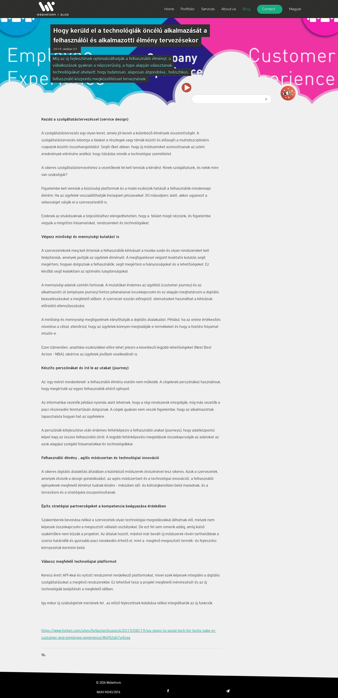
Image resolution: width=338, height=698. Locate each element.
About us (228, 9)
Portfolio (188, 9)
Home (169, 9)
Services (208, 9)
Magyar (295, 9)
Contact (268, 9)
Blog (246, 9)
